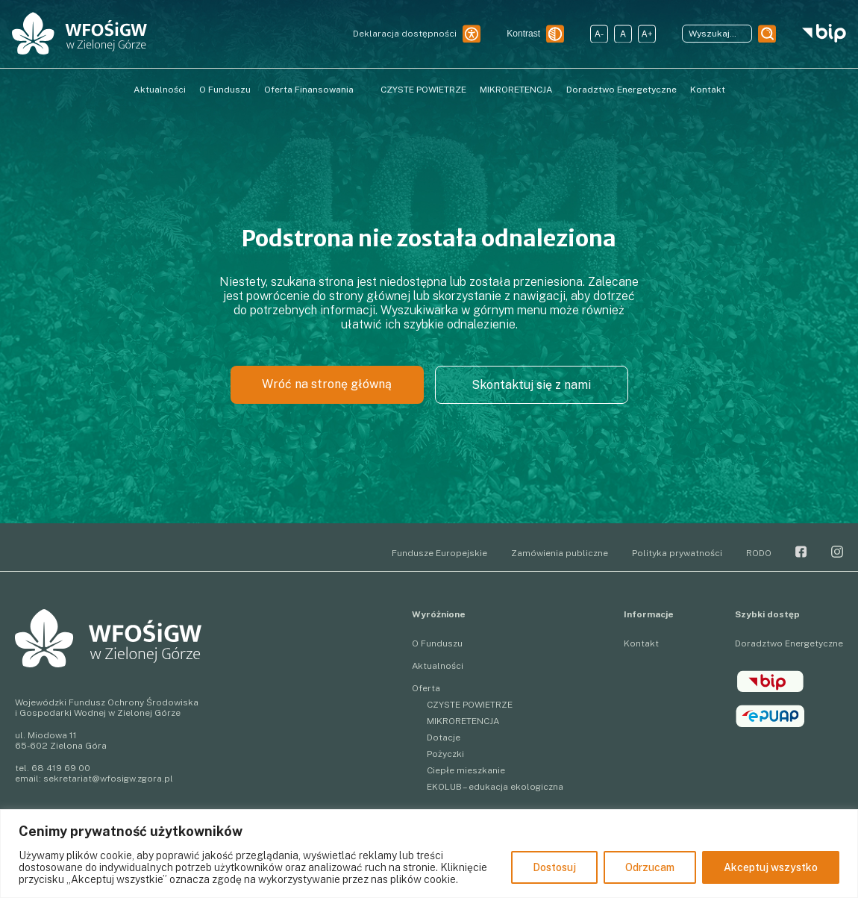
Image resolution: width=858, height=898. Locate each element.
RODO (758, 553)
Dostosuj (554, 867)
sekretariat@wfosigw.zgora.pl (108, 778)
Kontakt (707, 89)
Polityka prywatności (677, 553)
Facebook (801, 552)
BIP (770, 681)
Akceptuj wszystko (771, 867)
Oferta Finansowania (309, 89)
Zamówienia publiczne (559, 553)
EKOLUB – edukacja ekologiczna (495, 787)
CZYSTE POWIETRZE (423, 89)
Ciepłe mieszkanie (466, 770)
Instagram (837, 552)
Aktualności (160, 89)
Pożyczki (445, 754)
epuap (770, 716)
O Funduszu (225, 89)
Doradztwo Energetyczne (621, 89)
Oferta (426, 688)
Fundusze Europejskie (439, 553)
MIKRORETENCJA (516, 89)
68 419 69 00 (60, 768)
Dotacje (443, 737)
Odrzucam (649, 867)
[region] (429, 853)
